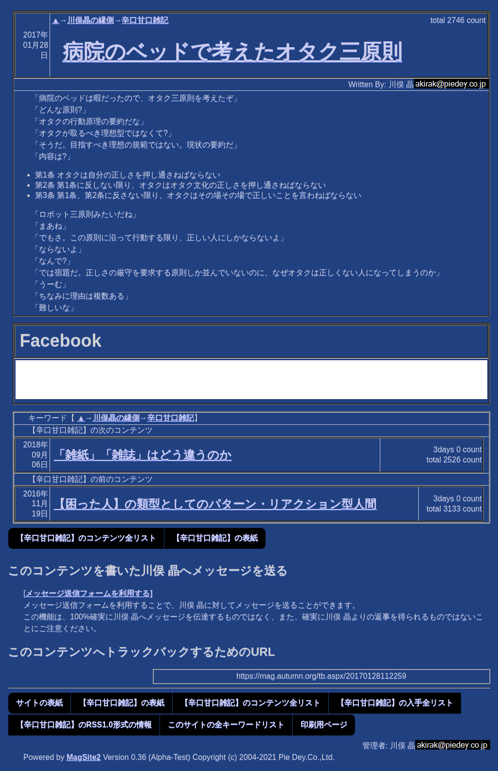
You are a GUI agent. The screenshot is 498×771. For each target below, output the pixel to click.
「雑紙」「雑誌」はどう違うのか (142, 454)
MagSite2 (84, 757)
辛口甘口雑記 (145, 20)
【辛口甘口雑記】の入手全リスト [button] (395, 703)
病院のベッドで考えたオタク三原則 (232, 51)
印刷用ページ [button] (324, 724)
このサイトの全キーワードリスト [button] (226, 724)
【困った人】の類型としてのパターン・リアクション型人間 (214, 503)
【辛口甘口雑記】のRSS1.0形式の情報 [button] (84, 724)
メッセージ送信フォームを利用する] (88, 593)
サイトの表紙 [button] (39, 703)
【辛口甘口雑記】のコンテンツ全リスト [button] (86, 538)
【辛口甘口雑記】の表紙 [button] (215, 538)
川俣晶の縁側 (90, 20)
